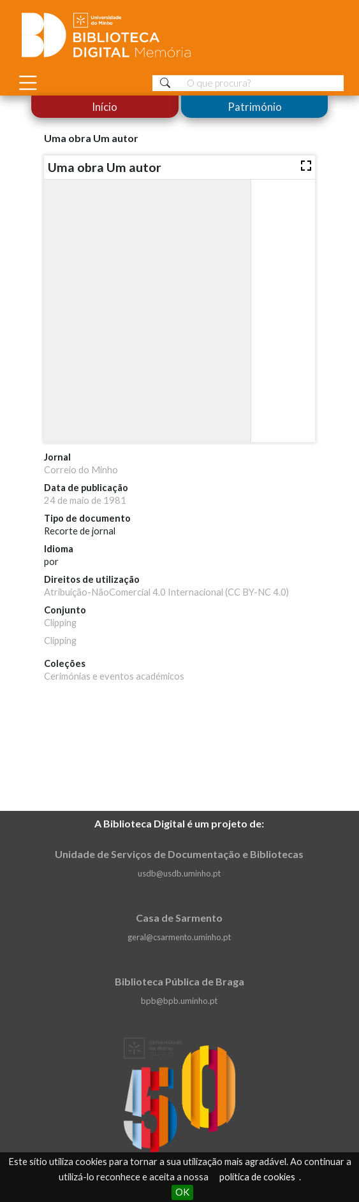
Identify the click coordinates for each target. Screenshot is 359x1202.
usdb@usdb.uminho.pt (179, 873)
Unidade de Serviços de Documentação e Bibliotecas (179, 854)
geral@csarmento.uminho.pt (179, 937)
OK (182, 1192)
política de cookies (257, 1176)
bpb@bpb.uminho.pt (179, 1001)
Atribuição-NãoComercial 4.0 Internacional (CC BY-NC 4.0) (166, 592)
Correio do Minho (81, 469)
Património (254, 106)
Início (104, 106)
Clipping (60, 622)
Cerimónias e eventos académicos (114, 676)
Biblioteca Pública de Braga (179, 981)
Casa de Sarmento (179, 918)
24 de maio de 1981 (85, 500)
